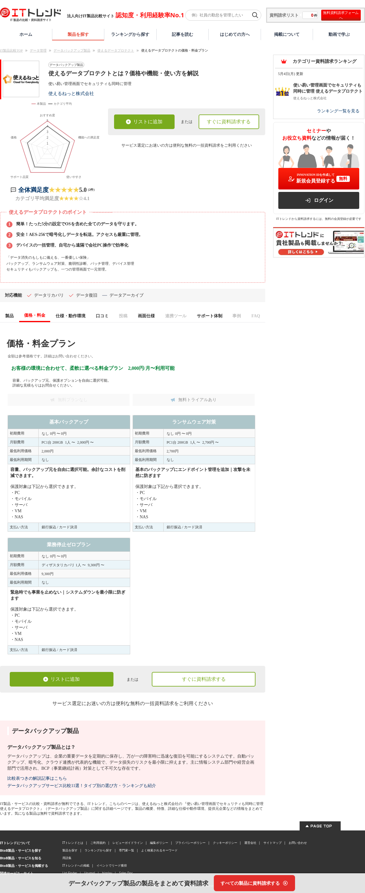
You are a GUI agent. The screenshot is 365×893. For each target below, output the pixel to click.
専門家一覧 (126, 851)
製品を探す (78, 34)
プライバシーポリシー (190, 843)
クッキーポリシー (225, 843)
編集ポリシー (159, 843)
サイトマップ (272, 843)
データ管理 (38, 50)
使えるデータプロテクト (115, 50)
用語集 (66, 859)
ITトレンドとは (72, 843)
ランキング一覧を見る (338, 111)
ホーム (25, 34)
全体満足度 (33, 190)
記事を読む (182, 34)
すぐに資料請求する (229, 121)
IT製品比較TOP (11, 50)
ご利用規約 (98, 843)
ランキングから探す (130, 34)
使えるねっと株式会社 (71, 93)
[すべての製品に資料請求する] (254, 883)
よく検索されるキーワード (159, 851)
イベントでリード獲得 (111, 866)
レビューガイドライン (128, 843)
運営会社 (250, 843)
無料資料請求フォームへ (341, 15)
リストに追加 (144, 121)
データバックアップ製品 (72, 50)
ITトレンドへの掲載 (75, 866)
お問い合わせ (298, 843)
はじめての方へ (235, 34)
